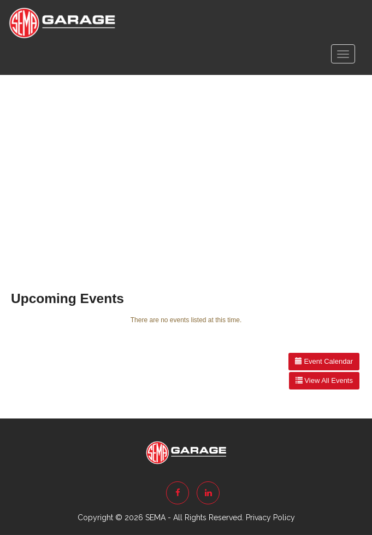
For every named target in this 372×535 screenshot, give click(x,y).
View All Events (324, 380)
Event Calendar (324, 361)
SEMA (155, 517)
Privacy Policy (270, 517)
